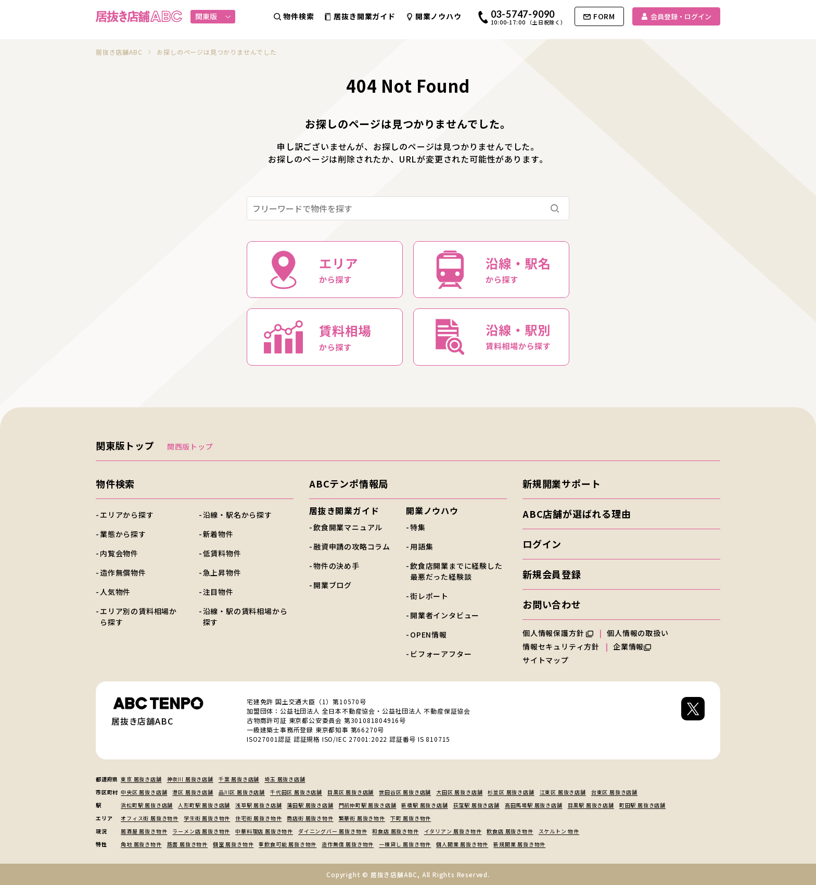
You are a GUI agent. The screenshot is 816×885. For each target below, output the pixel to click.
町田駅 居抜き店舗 (642, 805)
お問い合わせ (551, 604)
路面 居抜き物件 (187, 844)
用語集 (421, 546)
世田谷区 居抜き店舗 (405, 792)
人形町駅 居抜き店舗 (204, 805)
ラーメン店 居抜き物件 (201, 831)
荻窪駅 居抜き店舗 (476, 805)
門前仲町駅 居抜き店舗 (368, 805)
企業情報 (632, 646)
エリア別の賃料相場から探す (138, 616)
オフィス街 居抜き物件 (149, 818)
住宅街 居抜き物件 (258, 818)
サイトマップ (545, 660)
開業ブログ (332, 585)
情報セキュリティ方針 (561, 646)
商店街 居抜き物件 (310, 818)
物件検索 (115, 483)
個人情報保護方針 (557, 633)
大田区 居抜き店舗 (459, 792)
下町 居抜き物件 (410, 818)
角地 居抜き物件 (141, 844)
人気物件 (115, 592)
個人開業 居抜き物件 (462, 844)
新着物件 (218, 534)
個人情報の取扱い (642, 633)
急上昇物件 (222, 572)
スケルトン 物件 (559, 831)
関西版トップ (190, 446)
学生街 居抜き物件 (207, 818)
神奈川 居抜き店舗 (190, 779)
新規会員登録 (551, 574)
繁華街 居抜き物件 (362, 818)
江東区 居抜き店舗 (563, 792)
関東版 (213, 16)
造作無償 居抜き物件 (348, 844)
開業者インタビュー (444, 615)
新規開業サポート (561, 483)
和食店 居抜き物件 (395, 831)
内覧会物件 (119, 553)
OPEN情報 (428, 634)
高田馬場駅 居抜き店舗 (534, 805)
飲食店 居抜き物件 (510, 831)
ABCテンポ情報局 (348, 483)
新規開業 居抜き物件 (519, 844)
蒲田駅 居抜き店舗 (310, 805)
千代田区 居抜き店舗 (296, 792)
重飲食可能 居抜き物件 (287, 844)
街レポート (429, 596)
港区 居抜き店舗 (192, 792)
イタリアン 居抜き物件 (453, 831)
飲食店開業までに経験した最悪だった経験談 (456, 571)
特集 (418, 527)
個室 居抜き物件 (233, 844)
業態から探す (123, 534)
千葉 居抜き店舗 (239, 779)
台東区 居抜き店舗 (614, 792)
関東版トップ (125, 445)
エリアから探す (127, 514)
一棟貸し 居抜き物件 (405, 844)
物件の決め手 (336, 565)
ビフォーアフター (440, 654)
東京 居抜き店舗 (141, 779)
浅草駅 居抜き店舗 (258, 805)
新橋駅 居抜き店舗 (424, 805)
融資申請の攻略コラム (351, 546)
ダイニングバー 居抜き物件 (332, 831)
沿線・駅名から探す (237, 514)
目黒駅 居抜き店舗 (591, 805)
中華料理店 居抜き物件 (264, 831)
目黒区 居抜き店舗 (350, 792)
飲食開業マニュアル (347, 527)
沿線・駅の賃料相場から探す (245, 616)
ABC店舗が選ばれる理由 (576, 513)
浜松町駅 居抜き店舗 (147, 805)
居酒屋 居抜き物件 (144, 831)
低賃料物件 (222, 553)
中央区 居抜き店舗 (144, 792)
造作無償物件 (123, 572)
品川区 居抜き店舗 (242, 792)
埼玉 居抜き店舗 (284, 779)
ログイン (542, 544)
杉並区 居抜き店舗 (511, 792)
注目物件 (218, 592)
